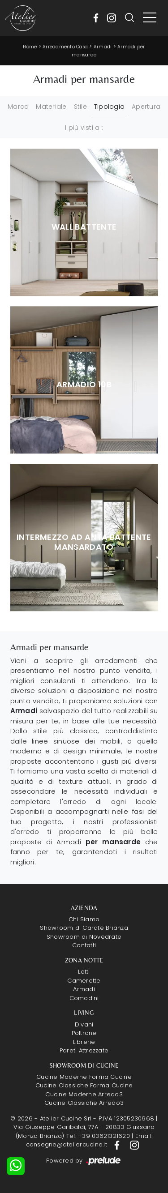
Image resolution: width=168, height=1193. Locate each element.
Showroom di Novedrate (84, 936)
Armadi (103, 46)
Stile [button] (80, 106)
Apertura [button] (146, 106)
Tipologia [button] (109, 106)
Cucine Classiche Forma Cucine (84, 1085)
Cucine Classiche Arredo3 (84, 1103)
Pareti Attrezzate (84, 1050)
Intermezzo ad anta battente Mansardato (84, 542)
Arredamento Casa (65, 46)
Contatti (84, 945)
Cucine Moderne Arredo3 (84, 1094)
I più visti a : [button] (84, 127)
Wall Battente (84, 227)
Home (30, 46)
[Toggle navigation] (149, 18)
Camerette (83, 980)
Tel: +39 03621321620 (98, 1136)
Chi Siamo (84, 919)
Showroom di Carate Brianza (84, 928)
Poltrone (84, 1033)
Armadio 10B (84, 384)
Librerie (84, 1042)
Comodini (84, 998)
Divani (84, 1024)
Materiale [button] (51, 106)
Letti (84, 971)
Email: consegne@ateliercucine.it (89, 1140)
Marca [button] (18, 106)
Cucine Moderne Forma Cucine (84, 1077)
